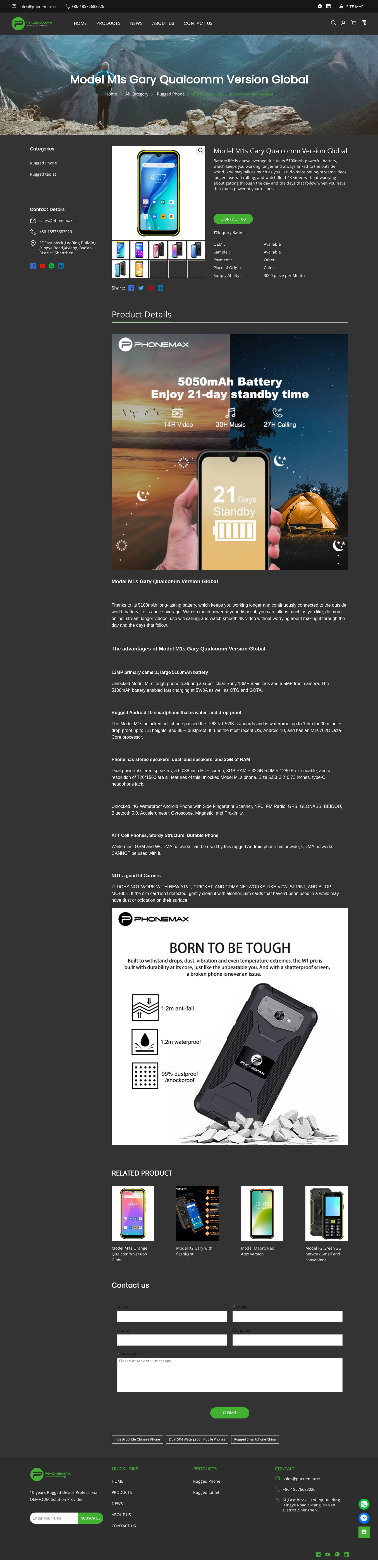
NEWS (141, 23)
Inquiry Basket (229, 232)
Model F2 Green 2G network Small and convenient (319, 1251)
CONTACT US (203, 23)
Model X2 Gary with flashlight (199, 1248)
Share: (118, 288)
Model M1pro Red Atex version (254, 1251)
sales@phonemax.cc (34, 6)
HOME (85, 23)
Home (111, 94)
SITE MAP (351, 6)
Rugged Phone (171, 94)
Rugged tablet (43, 174)
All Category (137, 94)
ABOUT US (168, 23)
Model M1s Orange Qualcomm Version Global (136, 1251)
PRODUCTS (113, 23)
